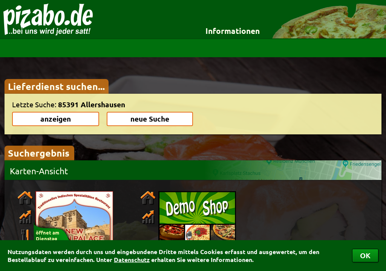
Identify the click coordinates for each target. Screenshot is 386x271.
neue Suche (149, 118)
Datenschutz (132, 259)
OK (365, 255)
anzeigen (55, 118)
